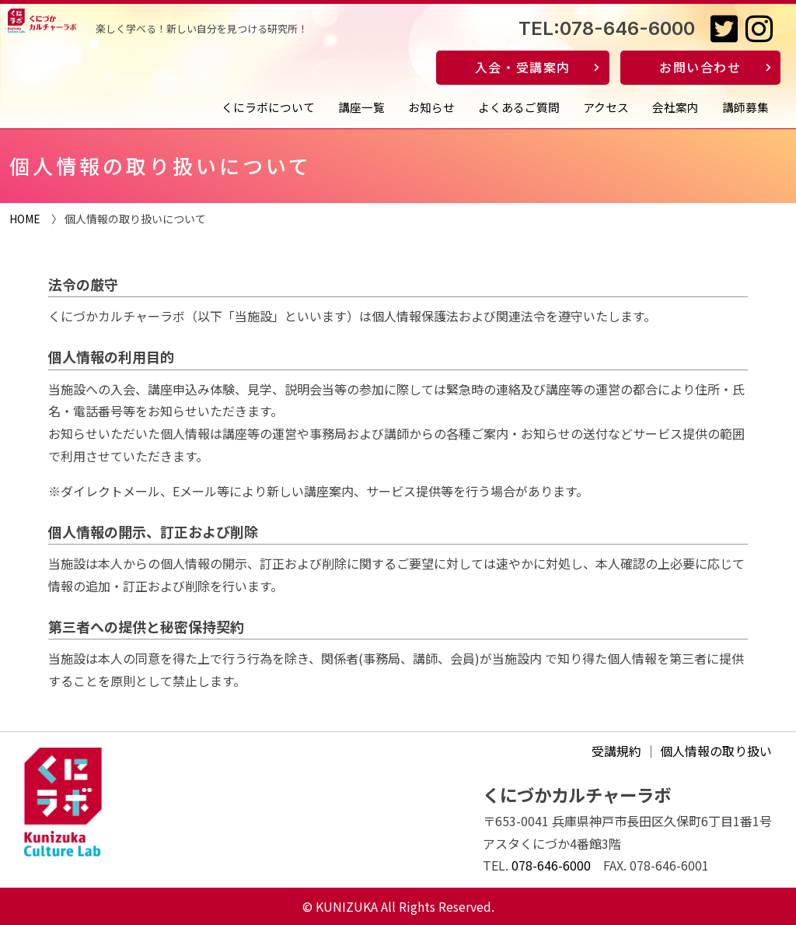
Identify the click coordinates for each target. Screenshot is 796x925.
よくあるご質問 (519, 107)
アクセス (606, 107)
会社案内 (675, 107)
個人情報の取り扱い (716, 750)
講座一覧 (361, 107)
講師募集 (745, 107)
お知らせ (431, 107)
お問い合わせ (700, 67)
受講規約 (616, 750)
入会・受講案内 (523, 67)
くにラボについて (268, 107)
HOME (24, 218)
